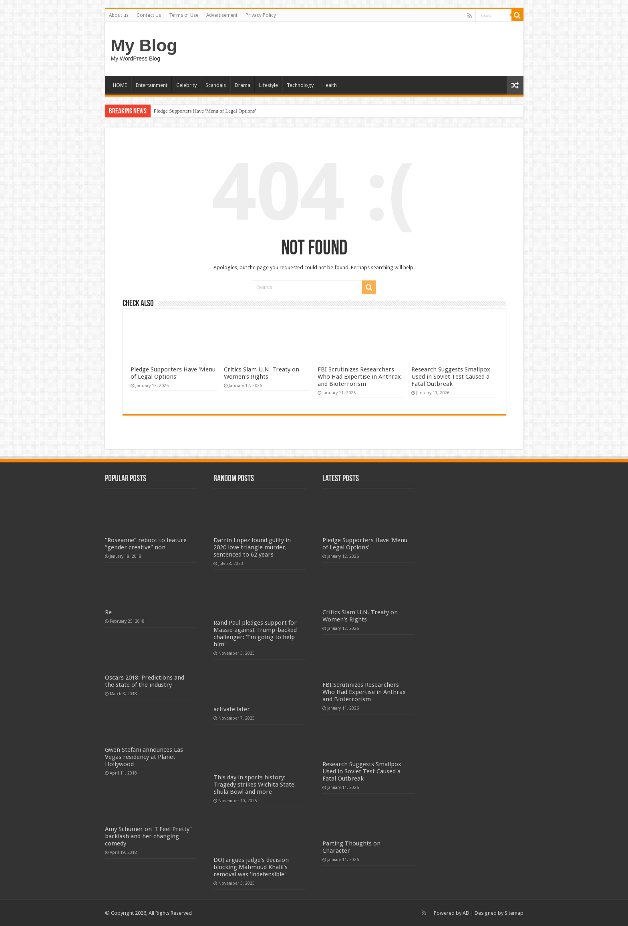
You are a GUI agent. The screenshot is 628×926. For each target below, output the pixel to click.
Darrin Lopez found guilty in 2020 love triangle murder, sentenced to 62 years (252, 547)
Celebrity (186, 85)
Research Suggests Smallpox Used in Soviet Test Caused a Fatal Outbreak (450, 376)
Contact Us (149, 15)
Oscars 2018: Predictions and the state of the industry (144, 681)
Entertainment (151, 85)
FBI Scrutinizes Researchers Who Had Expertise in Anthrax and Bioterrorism (359, 376)
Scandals (215, 85)
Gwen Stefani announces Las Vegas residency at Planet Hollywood (144, 757)
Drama (242, 85)
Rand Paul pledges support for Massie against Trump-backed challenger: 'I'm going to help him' (255, 633)
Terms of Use (183, 15)
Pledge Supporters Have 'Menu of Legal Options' (205, 111)
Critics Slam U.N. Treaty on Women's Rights (261, 373)
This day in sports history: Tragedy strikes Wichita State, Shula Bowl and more (254, 784)
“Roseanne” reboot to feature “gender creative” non (146, 544)
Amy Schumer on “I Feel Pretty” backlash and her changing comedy (148, 836)
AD (466, 913)
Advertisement (222, 15)
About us (119, 15)
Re (108, 612)
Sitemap (514, 913)
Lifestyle (268, 85)
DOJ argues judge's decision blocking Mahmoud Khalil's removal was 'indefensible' (251, 867)
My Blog (144, 45)
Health (329, 85)
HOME (120, 85)
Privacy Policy (261, 15)
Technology (300, 85)
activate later (231, 709)
